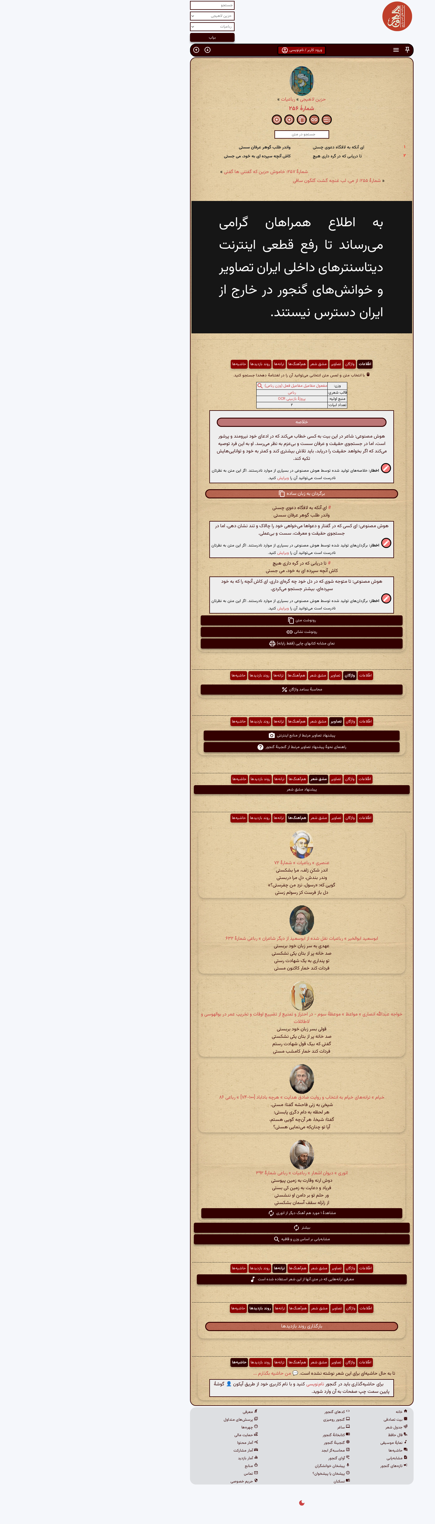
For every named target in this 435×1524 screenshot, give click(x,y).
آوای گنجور (255, 1458)
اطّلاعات (280, 364)
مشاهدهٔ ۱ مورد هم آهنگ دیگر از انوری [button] (217, 1213)
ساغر (259, 1427)
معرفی (166, 1412)
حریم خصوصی (160, 1482)
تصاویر (252, 364)
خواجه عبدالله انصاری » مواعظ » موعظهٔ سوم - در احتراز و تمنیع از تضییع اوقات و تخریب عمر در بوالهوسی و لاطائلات (217, 1018)
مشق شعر (234, 364)
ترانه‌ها (195, 364)
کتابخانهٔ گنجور (252, 1435)
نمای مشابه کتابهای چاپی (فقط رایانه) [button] (218, 643)
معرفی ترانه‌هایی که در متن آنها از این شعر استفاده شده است (217, 1279)
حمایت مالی (162, 1435)
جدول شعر (312, 1427)
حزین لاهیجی (229, 99)
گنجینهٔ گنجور (253, 1443)
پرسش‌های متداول (156, 1420)
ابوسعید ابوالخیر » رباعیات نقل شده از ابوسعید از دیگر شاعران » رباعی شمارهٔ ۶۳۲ (218, 938)
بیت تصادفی (311, 1420)
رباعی (208, 393)
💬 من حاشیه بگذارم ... (191, 1373)
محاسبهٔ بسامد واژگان (217, 689)
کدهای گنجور (253, 1412)
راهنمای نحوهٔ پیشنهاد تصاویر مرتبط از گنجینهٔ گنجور (217, 747)
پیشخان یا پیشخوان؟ (247, 1474)
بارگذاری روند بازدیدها (217, 1326)
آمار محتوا (163, 1443)
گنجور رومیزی (252, 1420)
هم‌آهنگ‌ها (213, 364)
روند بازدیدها (176, 364)
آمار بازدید (164, 1458)
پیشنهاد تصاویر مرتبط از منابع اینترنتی (217, 735)
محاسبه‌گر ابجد (251, 1451)
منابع (167, 1466)
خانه (317, 1412)
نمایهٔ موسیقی (309, 1443)
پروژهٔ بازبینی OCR (208, 399)
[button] (323, 50)
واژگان (265, 364)
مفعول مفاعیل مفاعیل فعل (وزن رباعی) (211, 386)
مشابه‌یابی (312, 1458)
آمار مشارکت (161, 1451)
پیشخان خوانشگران (248, 1466)
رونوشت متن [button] (217, 620)
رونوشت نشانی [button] (217, 632)
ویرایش (199, 478)
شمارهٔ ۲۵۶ (217, 108)
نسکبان (257, 1482)
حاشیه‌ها (155, 364)
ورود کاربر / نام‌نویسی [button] (217, 50)
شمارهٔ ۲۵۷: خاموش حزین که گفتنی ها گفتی (182, 172)
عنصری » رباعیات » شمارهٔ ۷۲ (217, 863)
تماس (167, 1474)
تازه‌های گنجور (309, 1466)
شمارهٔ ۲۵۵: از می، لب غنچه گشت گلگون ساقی (253, 181)
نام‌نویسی (231, 1384)
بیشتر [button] (217, 1227)
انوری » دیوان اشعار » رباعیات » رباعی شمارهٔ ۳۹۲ (217, 1173)
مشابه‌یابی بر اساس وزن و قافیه (217, 1239)
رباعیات (204, 99)
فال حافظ (313, 1435)
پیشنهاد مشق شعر (217, 790)
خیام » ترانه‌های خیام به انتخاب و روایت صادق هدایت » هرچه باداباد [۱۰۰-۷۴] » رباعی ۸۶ (217, 1097)
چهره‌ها (165, 1427)
